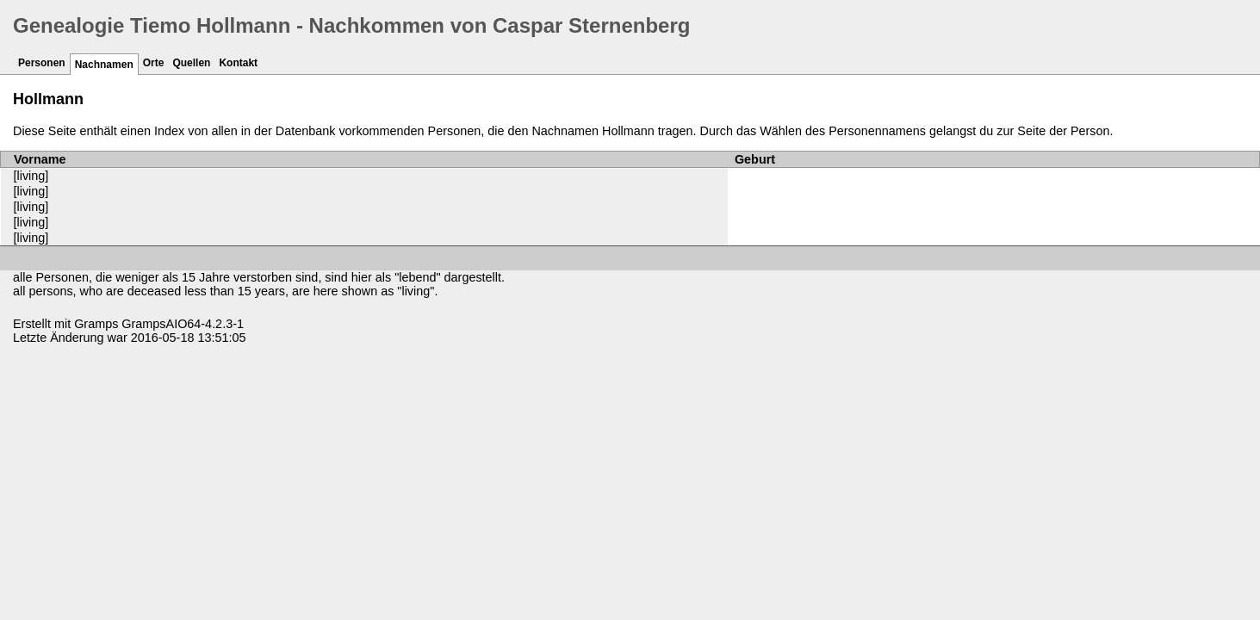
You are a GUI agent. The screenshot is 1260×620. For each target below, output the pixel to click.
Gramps (96, 324)
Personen (41, 63)
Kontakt (238, 63)
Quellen (191, 63)
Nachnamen (104, 65)
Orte (153, 63)
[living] (31, 176)
